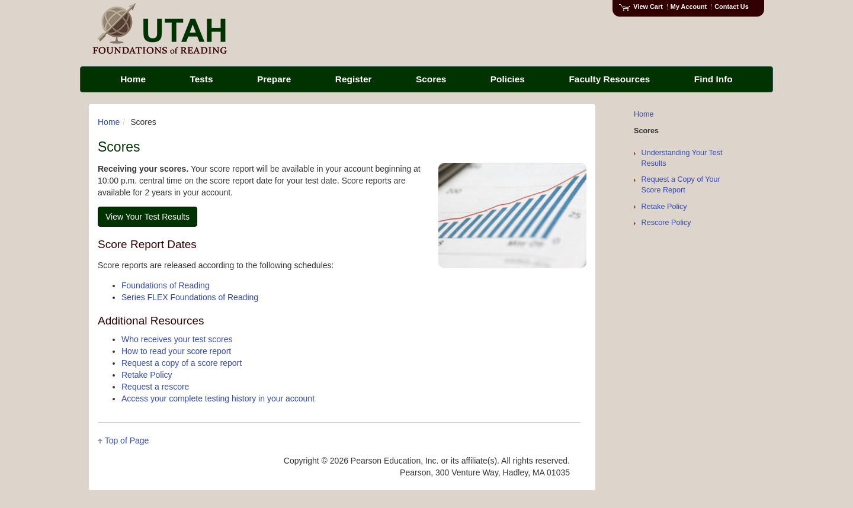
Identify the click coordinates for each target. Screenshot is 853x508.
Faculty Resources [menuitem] (609, 79)
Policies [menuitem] (507, 79)
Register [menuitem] (353, 79)
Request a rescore (155, 386)
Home (109, 122)
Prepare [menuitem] (274, 79)
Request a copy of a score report (181, 363)
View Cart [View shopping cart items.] (641, 6)
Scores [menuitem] (431, 79)
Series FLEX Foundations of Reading (189, 297)
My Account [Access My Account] (689, 6)
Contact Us (731, 6)
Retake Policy (146, 375)
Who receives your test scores (177, 339)
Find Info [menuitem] (713, 79)
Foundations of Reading (165, 285)
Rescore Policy (666, 222)
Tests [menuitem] (201, 79)
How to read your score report (176, 351)
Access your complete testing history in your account (218, 398)
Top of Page (127, 440)
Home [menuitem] (133, 79)
